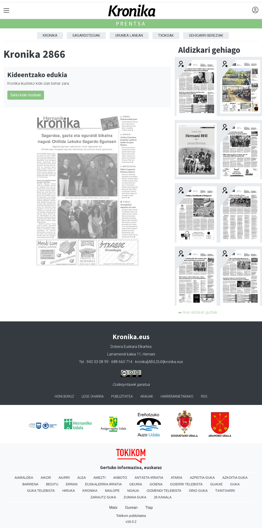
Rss (204, 397)
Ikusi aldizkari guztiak (199, 312)
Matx (113, 508)
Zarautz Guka (103, 497)
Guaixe (216, 484)
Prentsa (131, 23)
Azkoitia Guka (235, 477)
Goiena (156, 484)
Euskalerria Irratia (103, 484)
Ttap (149, 508)
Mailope (112, 491)
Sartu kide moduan (25, 95)
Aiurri (64, 477)
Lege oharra (93, 397)
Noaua (133, 491)
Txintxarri (225, 491)
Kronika (50, 35)
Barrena (30, 484)
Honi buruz (64, 397)
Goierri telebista (186, 484)
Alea (81, 477)
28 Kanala (163, 497)
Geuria (135, 484)
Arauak (146, 397)
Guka (235, 484)
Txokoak (166, 35)
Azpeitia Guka (202, 477)
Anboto (120, 477)
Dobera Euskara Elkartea (131, 346)
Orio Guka (198, 491)
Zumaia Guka (135, 497)
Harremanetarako (177, 397)
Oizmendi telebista (164, 491)
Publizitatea (122, 397)
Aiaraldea (23, 477)
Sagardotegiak (86, 35)
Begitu (52, 484)
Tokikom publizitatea (131, 516)
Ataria (176, 477)
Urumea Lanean (129, 35)
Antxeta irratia (149, 477)
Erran (71, 484)
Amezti (99, 477)
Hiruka (68, 491)
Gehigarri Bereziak (206, 35)
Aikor (46, 477)
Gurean (131, 508)
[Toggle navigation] (6, 10)
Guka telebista (41, 491)
